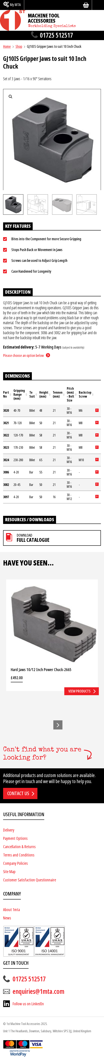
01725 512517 (56, 35)
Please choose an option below (23, 355)
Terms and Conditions (18, 855)
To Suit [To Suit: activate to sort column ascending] (32, 394)
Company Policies (15, 863)
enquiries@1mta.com (38, 991)
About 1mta (11, 910)
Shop (19, 46)
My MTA (15, 4)
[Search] (98, 5)
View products (79, 691)
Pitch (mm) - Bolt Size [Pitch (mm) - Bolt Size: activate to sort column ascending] (70, 394)
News (7, 918)
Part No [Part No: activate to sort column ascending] (6, 394)
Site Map (9, 872)
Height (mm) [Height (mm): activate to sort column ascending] (43, 394)
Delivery (8, 830)
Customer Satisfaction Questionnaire (29, 880)
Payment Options (15, 838)
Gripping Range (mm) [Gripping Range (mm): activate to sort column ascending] (19, 394)
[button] (57, 724)
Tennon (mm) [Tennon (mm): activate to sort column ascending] (57, 394)
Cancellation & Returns (19, 847)
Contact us (18, 793)
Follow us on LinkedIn (28, 1004)
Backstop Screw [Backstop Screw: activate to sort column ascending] (85, 394)
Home (7, 46)
